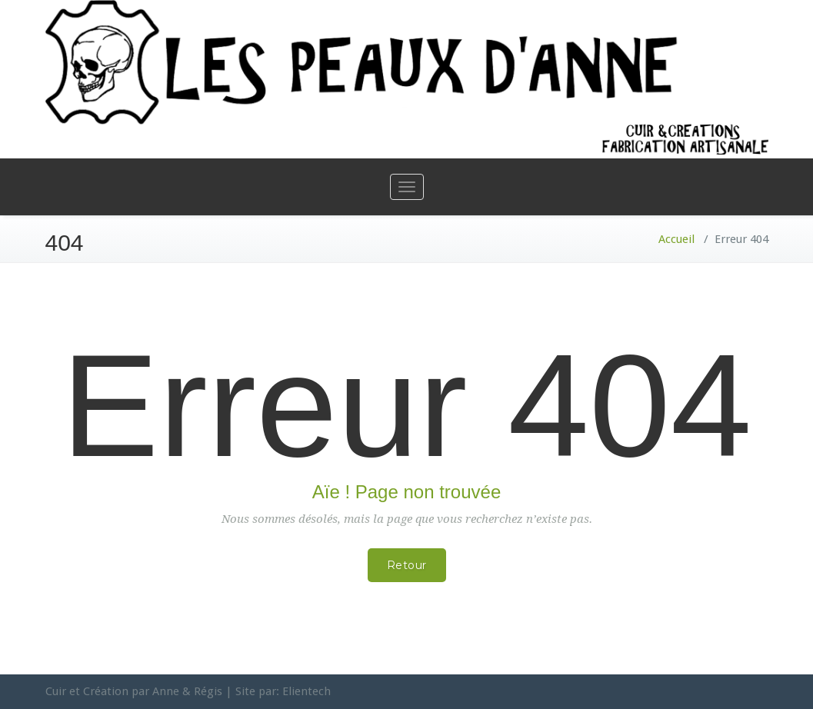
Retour (407, 565)
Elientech (306, 691)
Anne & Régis (187, 691)
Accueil (676, 239)
